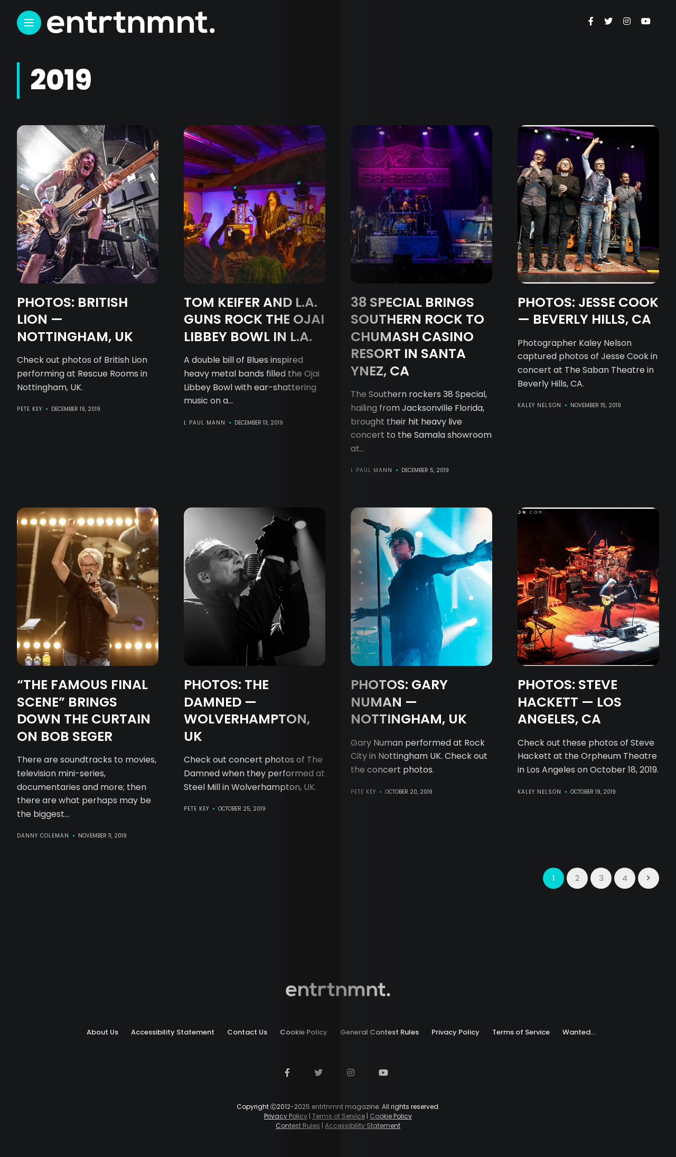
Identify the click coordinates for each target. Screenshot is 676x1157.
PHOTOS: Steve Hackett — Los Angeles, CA (570, 701)
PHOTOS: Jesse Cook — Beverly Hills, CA (588, 311)
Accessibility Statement (172, 1032)
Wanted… (578, 1032)
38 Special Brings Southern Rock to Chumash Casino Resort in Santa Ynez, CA (417, 336)
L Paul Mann (205, 423)
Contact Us (247, 1032)
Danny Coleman (43, 836)
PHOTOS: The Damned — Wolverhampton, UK (247, 710)
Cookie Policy (303, 1032)
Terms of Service (521, 1032)
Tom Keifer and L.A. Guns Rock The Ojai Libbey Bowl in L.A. (254, 319)
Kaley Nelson (539, 405)
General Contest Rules (379, 1032)
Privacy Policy (455, 1032)
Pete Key (29, 409)
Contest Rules (298, 1125)
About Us (102, 1032)
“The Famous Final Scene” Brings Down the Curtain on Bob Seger (84, 710)
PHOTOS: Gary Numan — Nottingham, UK (409, 701)
